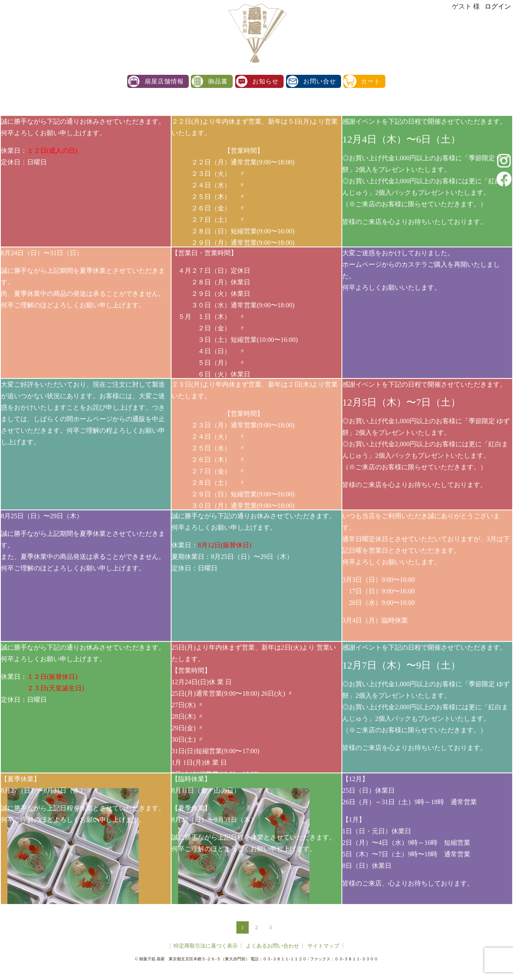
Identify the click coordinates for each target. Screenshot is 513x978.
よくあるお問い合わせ (272, 946)
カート (370, 81)
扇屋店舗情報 (164, 81)
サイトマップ (323, 946)
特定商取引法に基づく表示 (206, 946)
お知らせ (265, 81)
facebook (504, 179)
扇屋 (258, 33)
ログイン (498, 6)
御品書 (218, 81)
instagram (504, 161)
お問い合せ (319, 81)
